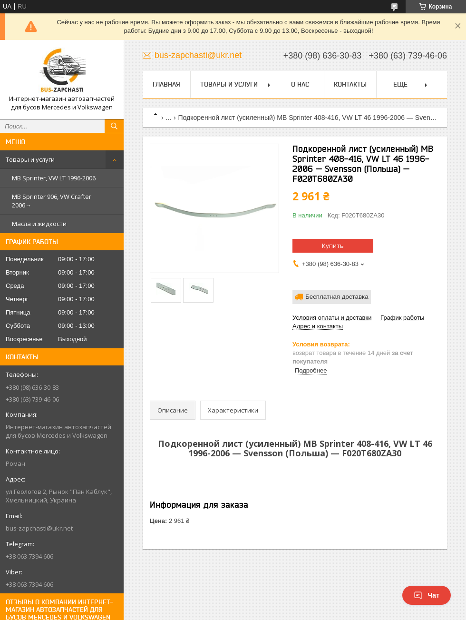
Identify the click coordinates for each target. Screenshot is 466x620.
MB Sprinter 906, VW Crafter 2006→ (51, 200)
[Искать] (114, 126)
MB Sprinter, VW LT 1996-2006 (54, 178)
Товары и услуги (30, 159)
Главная (166, 84)
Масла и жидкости (39, 223)
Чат (426, 595)
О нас (300, 84)
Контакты (350, 84)
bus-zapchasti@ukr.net (39, 528)
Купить (333, 245)
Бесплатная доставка (337, 296)
